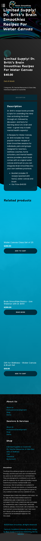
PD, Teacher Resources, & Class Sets (24, 87)
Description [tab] (20, 97)
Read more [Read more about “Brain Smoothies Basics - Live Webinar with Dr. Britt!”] (20, 312)
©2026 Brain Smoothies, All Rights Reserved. (20, 525)
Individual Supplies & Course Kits (15, 90)
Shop (8, 412)
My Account (11, 459)
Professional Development (17, 410)
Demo (9, 415)
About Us (10, 407)
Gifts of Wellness (13, 452)
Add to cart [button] (20, 251)
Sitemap (23, 529)
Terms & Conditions (11, 529)
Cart (8, 454)
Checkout (10, 456)
